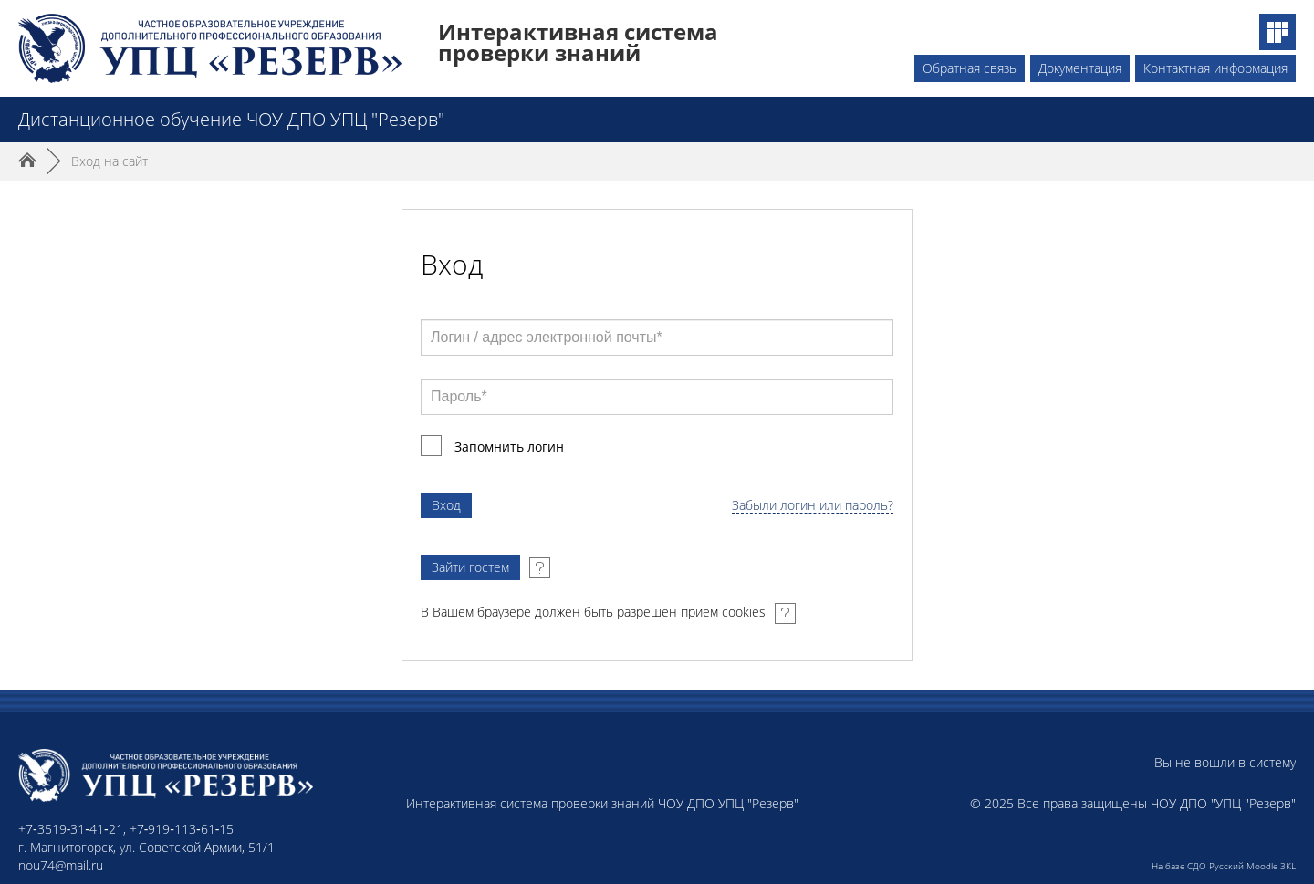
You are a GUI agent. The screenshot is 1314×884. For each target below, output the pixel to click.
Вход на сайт (109, 161)
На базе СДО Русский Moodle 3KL (1224, 865)
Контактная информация (1215, 68)
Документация (1079, 68)
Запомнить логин (509, 446)
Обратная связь (970, 68)
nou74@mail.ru (60, 865)
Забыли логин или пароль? (812, 506)
